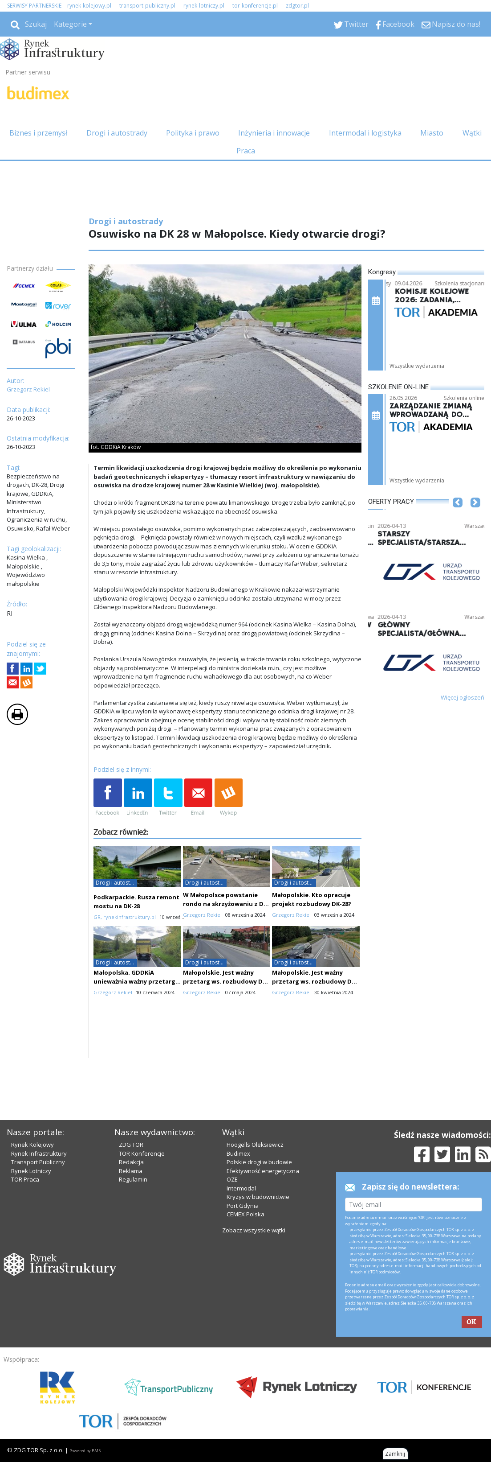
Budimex (238, 1153)
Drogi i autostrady (116, 133)
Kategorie (70, 24)
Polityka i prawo (192, 133)
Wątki (472, 133)
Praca (245, 151)
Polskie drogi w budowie (259, 1162)
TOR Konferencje (142, 1153)
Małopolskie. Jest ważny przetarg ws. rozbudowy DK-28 (314, 981)
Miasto (431, 133)
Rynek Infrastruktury (39, 1153)
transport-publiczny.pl (147, 5)
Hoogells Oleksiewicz (255, 1145)
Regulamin (133, 1179)
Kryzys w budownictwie (258, 1197)
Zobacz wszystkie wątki (253, 1230)
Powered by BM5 (85, 1451)
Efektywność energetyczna (263, 1171)
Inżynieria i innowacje (274, 133)
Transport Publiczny (38, 1162)
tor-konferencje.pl (255, 5)
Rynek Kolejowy (32, 1145)
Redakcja (131, 1162)
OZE (232, 1179)
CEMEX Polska (245, 1214)
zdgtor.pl (297, 5)
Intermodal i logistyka (365, 133)
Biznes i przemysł (38, 133)
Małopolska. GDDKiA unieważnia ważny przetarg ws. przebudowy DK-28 (134, 981)
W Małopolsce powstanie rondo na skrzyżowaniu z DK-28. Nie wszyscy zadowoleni (226, 904)
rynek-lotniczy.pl (203, 5)
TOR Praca (25, 1179)
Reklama (130, 1171)
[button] (458, 516)
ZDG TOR (131, 1145)
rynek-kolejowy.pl (89, 5)
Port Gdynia (243, 1206)
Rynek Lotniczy (31, 1171)
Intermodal (241, 1188)
